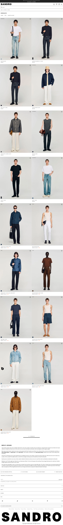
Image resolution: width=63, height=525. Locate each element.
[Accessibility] (2, 369)
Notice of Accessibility (49, 508)
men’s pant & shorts (39, 452)
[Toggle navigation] (61, 4)
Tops (5, 15)
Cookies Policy (30, 508)
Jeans (2, 15)
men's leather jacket (5, 452)
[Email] (31, 479)
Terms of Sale (11, 508)
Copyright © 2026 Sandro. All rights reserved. (31, 523)
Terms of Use (17, 508)
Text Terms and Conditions (39, 508)
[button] (54, 4)
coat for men (13, 452)
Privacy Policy (23, 508)
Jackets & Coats (11, 15)
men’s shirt (21, 452)
